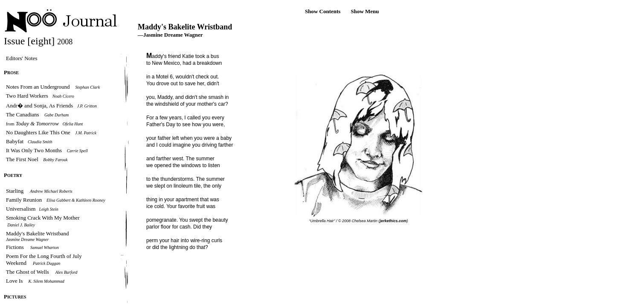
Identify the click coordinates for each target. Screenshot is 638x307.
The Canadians (23, 114)
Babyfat (15, 141)
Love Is (15, 281)
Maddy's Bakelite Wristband (37, 233)
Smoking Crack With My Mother (43, 217)
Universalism (21, 209)
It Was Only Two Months (34, 150)
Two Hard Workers (27, 96)
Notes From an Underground (38, 87)
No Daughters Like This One (38, 132)
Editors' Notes (21, 58)
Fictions (15, 247)
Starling (14, 191)
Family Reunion (24, 200)
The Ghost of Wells (27, 272)
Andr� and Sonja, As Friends (39, 105)
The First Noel (22, 159)
